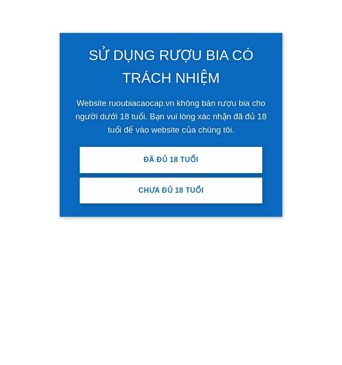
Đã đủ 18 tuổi (171, 159)
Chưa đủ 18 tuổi (171, 190)
